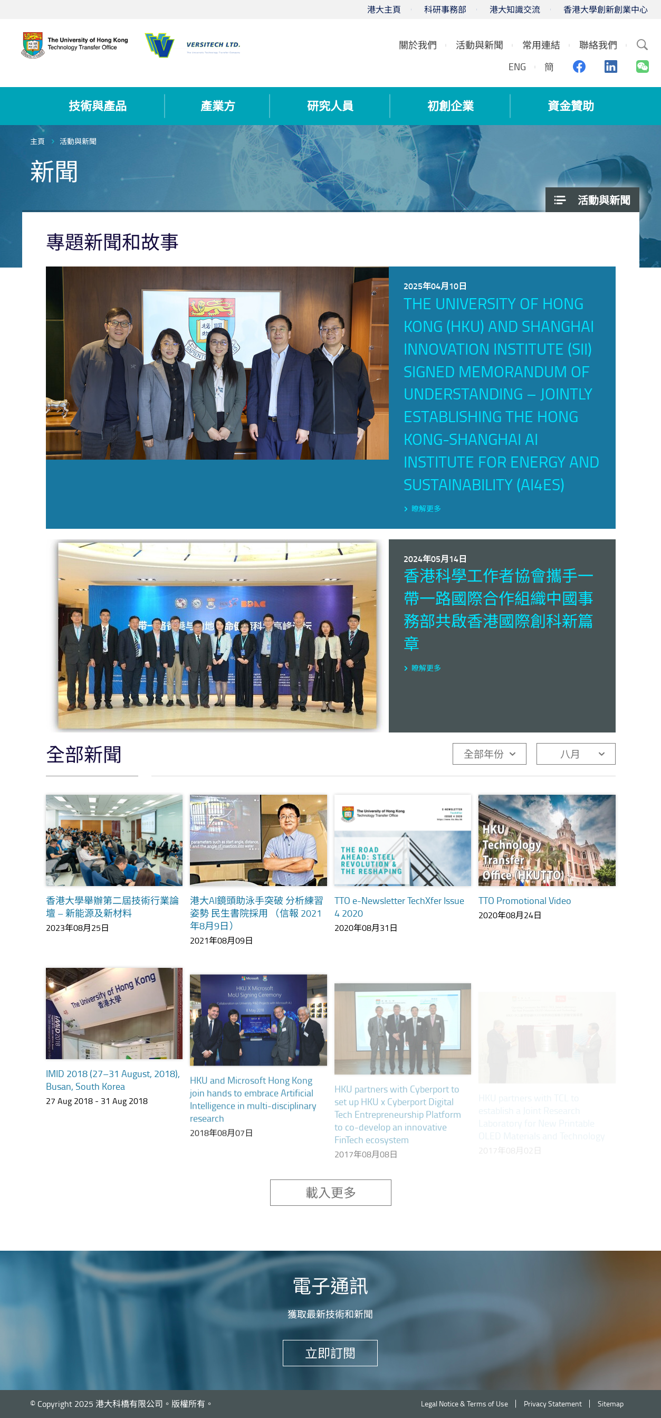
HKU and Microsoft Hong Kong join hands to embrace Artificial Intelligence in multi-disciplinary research (253, 1113)
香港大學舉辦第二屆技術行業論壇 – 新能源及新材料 (112, 906)
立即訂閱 (330, 1353)
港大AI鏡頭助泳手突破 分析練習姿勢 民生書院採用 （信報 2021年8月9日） (256, 913)
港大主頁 (384, 9)
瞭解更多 (426, 508)
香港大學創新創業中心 (605, 9)
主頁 (37, 141)
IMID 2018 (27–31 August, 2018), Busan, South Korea (113, 1092)
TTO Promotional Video (524, 904)
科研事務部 (445, 9)
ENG (517, 66)
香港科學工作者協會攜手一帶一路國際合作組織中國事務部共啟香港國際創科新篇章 (498, 609)
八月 (570, 754)
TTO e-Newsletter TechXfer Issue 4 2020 (399, 906)
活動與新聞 (78, 141)
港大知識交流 (515, 9)
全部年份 (484, 754)
